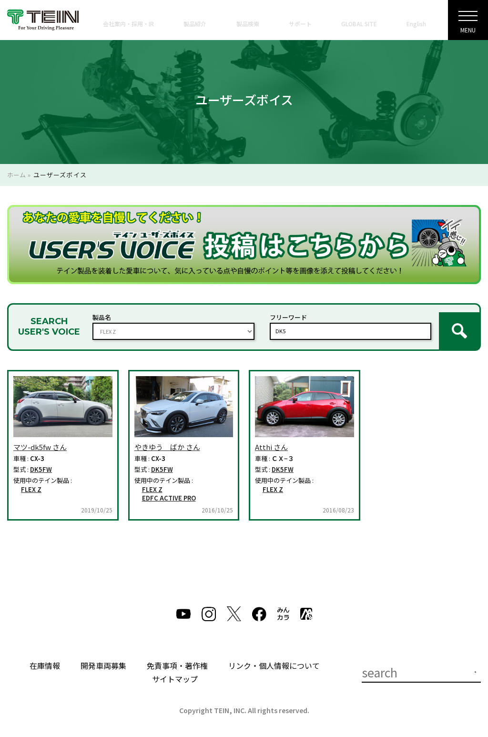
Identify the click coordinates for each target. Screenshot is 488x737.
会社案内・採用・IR (128, 24)
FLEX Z (31, 481)
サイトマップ (175, 671)
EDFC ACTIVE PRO (169, 490)
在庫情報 (45, 658)
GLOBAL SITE (359, 24)
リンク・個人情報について (274, 658)
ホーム (16, 174)
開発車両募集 (103, 658)
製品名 (101, 313)
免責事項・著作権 (177, 658)
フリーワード (288, 313)
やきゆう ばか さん (167, 439)
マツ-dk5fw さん (40, 439)
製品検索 (247, 24)
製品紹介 (194, 24)
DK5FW (41, 462)
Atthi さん (271, 439)
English (416, 24)
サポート (300, 24)
